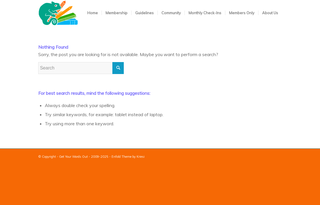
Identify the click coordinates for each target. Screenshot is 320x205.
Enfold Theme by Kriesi (128, 157)
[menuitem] (93, 13)
